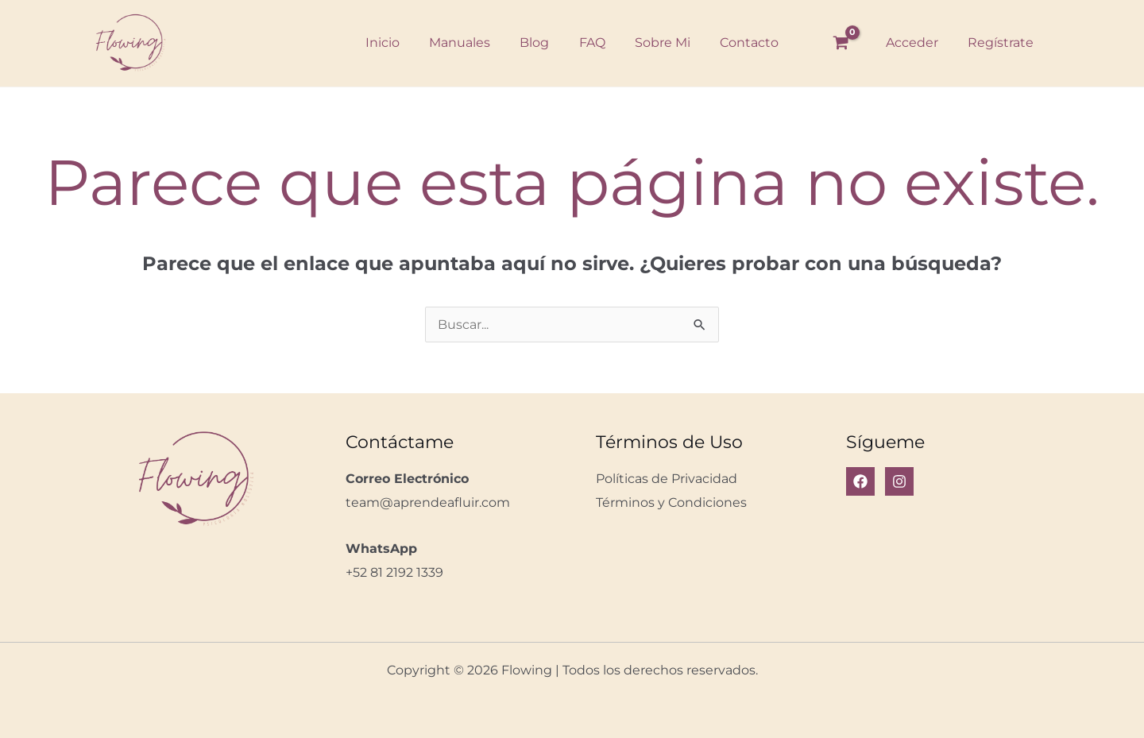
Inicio (393, 42)
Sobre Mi (656, 42)
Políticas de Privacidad (666, 478)
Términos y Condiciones (671, 502)
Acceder (918, 42)
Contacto (738, 42)
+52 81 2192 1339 (394, 572)
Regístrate (1003, 42)
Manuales (466, 42)
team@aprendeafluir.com (428, 502)
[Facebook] (860, 481)
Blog (536, 42)
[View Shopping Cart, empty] (849, 43)
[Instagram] (899, 481)
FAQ (590, 42)
